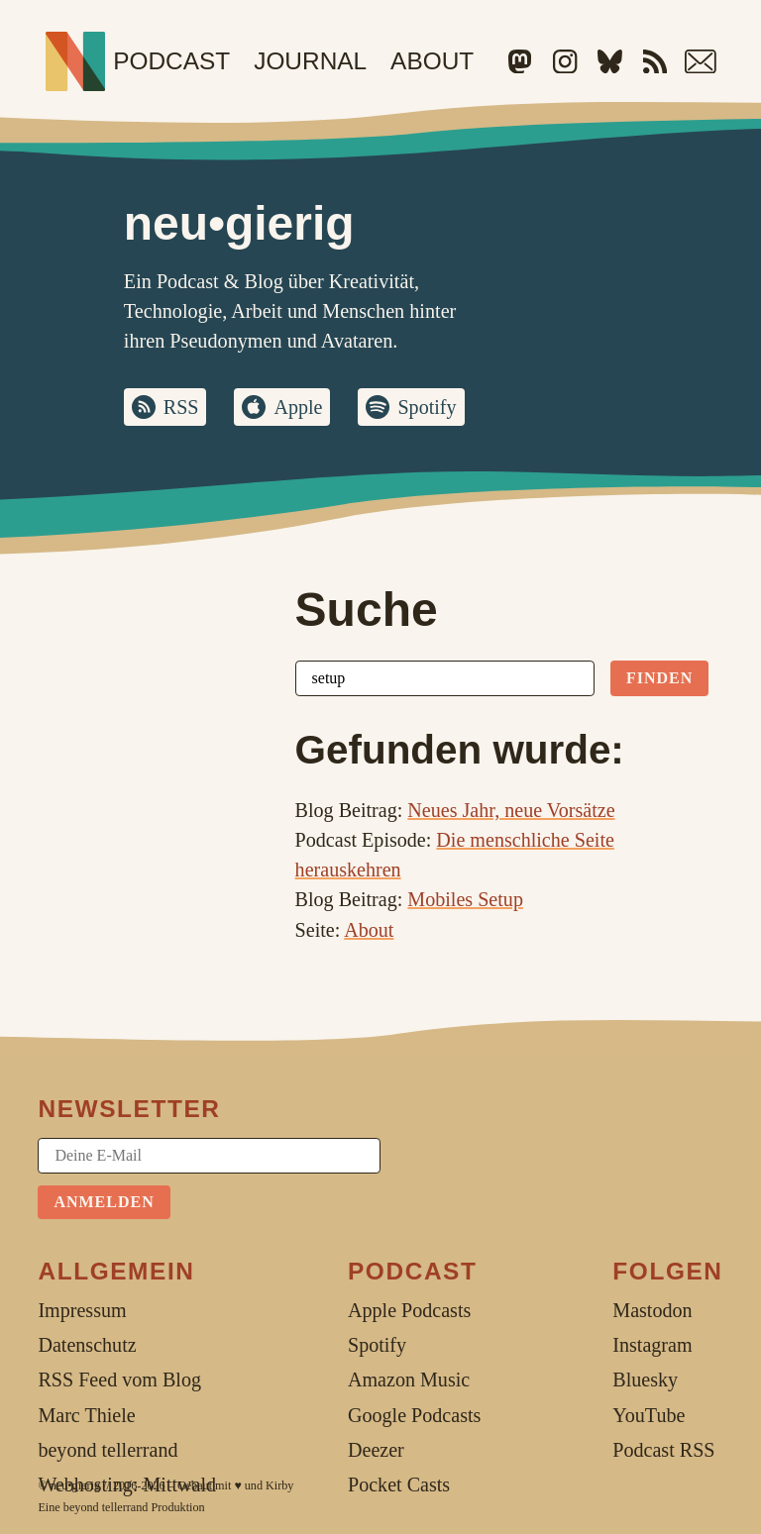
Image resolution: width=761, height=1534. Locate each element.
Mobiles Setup (465, 900)
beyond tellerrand (106, 1507)
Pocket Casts (399, 1484)
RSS (181, 407)
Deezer (376, 1450)
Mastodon (652, 1310)
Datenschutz (87, 1345)
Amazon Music (409, 1380)
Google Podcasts (414, 1415)
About (432, 61)
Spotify (427, 407)
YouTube (648, 1415)
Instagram (652, 1345)
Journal (310, 61)
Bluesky (645, 1380)
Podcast (171, 61)
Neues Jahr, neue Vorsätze (510, 810)
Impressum (82, 1310)
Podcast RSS (663, 1450)
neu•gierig (75, 1485)
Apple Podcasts (409, 1310)
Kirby (279, 1485)
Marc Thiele (86, 1415)
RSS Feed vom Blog (119, 1380)
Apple (298, 407)
